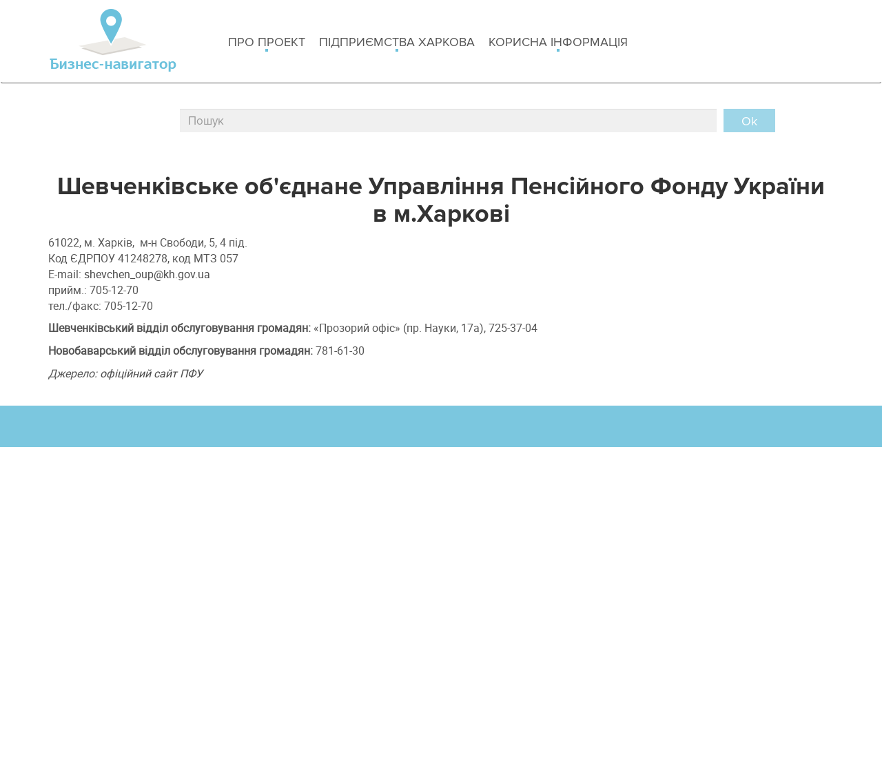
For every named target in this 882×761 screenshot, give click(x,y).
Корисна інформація (558, 43)
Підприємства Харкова (397, 43)
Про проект (266, 43)
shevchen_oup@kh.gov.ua (147, 274)
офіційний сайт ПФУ (151, 373)
